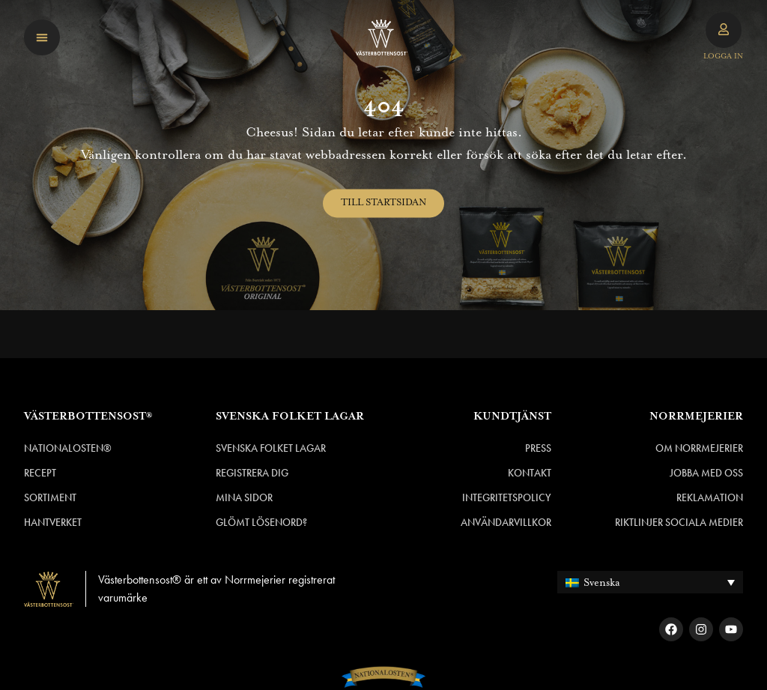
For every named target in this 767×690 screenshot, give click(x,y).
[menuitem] (650, 582)
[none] (650, 582)
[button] (42, 37)
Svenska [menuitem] (601, 583)
